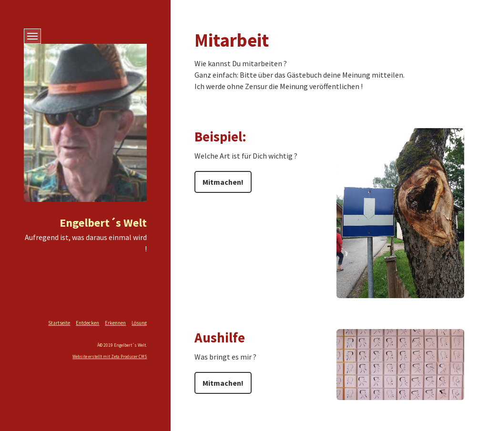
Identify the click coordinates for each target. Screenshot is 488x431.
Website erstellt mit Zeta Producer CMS (109, 357)
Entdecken (87, 323)
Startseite (59, 323)
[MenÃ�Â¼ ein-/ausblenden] (32, 36)
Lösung (139, 323)
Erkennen (115, 323)
